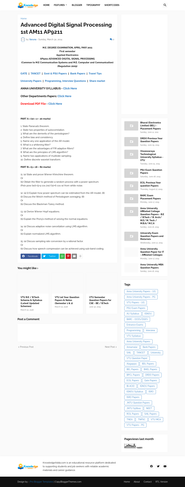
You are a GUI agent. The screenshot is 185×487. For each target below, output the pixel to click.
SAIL (129, 352)
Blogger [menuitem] (77, 5)
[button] (165, 5)
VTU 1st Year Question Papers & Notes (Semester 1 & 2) (67, 300)
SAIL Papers (150, 414)
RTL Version (162, 482)
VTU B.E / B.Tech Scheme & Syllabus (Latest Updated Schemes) (31, 302)
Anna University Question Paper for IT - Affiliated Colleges (152, 251)
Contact (148, 482)
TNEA (130, 419)
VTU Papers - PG (135, 425)
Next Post (110, 347)
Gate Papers (150, 380)
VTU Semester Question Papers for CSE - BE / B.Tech (100, 300)
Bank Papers (77, 73)
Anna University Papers (138, 341)
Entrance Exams (135, 325)
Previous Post (27, 347)
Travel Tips (95, 73)
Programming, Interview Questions (65, 81)
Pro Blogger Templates (41, 482)
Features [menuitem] (59, 5)
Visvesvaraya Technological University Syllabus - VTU (151, 156)
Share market (97, 81)
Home (24, 18)
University (156, 352)
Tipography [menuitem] (93, 5)
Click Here (70, 88)
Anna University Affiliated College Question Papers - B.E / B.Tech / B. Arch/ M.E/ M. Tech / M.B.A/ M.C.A (152, 216)
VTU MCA (156, 419)
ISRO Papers (133, 397)
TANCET (36, 73)
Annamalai (132, 347)
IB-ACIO (131, 386)
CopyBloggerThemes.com (68, 482)
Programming (134, 330)
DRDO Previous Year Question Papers (151, 140)
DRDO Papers (152, 375)
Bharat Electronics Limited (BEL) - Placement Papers (150, 125)
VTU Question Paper (137, 358)
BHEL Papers (150, 369)
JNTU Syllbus (134, 408)
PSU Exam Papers (136, 308)
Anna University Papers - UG (141, 291)
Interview (150, 330)
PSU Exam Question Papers (151, 171)
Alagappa (132, 364)
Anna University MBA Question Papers (151, 266)
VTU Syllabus (134, 336)
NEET (149, 408)
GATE (24, 73)
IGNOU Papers (147, 386)
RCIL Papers (133, 414)
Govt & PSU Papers (55, 73)
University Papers (31, 81)
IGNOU (148, 313)
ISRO (151, 391)
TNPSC (141, 419)
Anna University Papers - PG (141, 297)
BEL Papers (132, 369)
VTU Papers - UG (135, 302)
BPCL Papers (133, 375)
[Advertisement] (147, 63)
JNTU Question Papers (138, 402)
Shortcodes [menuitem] (111, 5)
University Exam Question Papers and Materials (151, 236)
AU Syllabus (133, 313)
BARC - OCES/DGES (137, 319)
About (137, 482)
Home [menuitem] (46, 5)
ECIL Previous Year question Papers (150, 184)
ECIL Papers (133, 380)
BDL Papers (148, 364)
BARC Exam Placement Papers (150, 197)
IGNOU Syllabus (135, 391)
